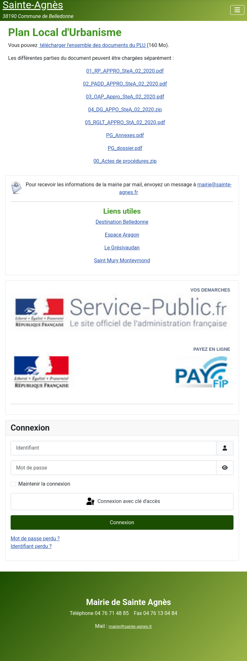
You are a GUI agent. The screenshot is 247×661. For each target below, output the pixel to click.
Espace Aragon (122, 235)
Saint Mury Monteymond (122, 260)
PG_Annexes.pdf (125, 135)
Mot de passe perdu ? (35, 538)
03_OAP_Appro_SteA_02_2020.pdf (125, 97)
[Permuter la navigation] (237, 10)
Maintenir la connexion (44, 484)
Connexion (122, 522)
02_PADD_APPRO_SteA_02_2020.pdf (125, 84)
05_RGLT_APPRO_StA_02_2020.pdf (125, 122)
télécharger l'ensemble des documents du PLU (93, 45)
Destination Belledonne (122, 222)
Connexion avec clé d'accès (122, 502)
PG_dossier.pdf (125, 148)
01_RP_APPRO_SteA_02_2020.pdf (125, 71)
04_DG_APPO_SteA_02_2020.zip (125, 110)
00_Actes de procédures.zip (125, 161)
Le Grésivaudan (122, 248)
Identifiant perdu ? (31, 546)
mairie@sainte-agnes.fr (130, 626)
